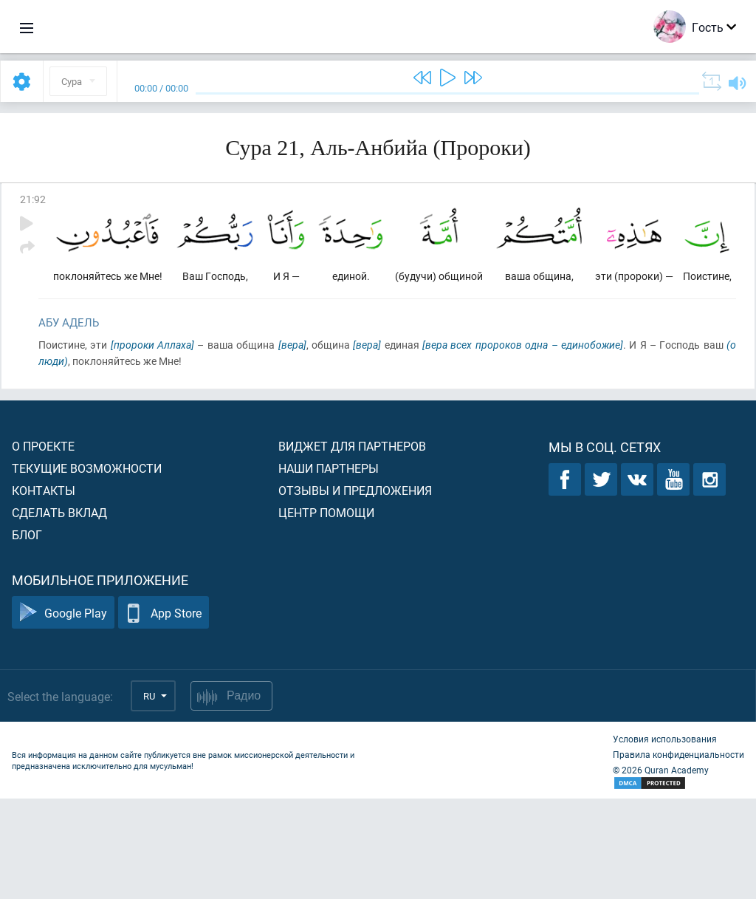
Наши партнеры (328, 568)
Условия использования (665, 839)
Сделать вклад (59, 613)
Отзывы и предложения (355, 590)
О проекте (43, 546)
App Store (164, 713)
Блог (27, 635)
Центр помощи (326, 613)
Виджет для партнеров (352, 546)
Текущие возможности (87, 568)
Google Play (63, 713)
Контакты (43, 590)
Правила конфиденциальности (678, 855)
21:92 (33, 199)
